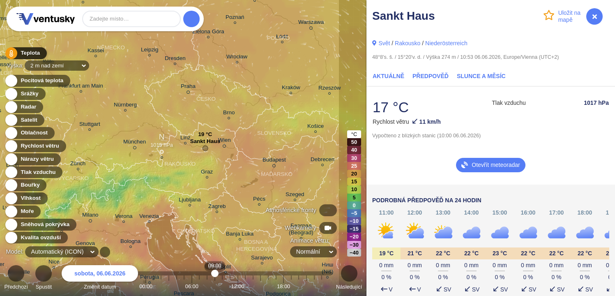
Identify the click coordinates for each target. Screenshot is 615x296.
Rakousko (407, 43)
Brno (229, 113)
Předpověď (430, 76)
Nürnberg (125, 106)
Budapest (274, 161)
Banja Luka (239, 235)
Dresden (175, 59)
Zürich (77, 164)
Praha (188, 87)
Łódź (282, 37)
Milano (90, 216)
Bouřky (25, 185)
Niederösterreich (446, 43)
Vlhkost (26, 198)
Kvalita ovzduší (36, 238)
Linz (185, 138)
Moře (22, 211)
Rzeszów (329, 89)
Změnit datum (100, 278)
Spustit (43, 278)
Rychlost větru (35, 146)
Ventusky (44, 19)
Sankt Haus (205, 143)
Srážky (25, 94)
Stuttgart (89, 125)
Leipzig (150, 50)
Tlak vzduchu (33, 172)
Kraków (291, 88)
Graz (207, 173)
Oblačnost (29, 133)
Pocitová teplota (37, 81)
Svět (384, 43)
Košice (315, 127)
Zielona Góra (208, 32)
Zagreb (217, 207)
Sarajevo (262, 258)
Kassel (96, 51)
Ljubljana (190, 201)
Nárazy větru (32, 159)
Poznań (235, 18)
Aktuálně (388, 76)
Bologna (130, 242)
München (134, 143)
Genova (85, 244)
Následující (349, 278)
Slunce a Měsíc (481, 76)
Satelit (24, 120)
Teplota (25, 53)
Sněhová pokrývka (40, 225)
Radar (24, 107)
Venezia (149, 217)
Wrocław (236, 57)
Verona (124, 217)
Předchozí (16, 278)
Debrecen (322, 160)
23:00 (321, 286)
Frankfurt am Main (80, 87)
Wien (224, 141)
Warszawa (311, 23)
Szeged (295, 195)
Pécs (259, 200)
